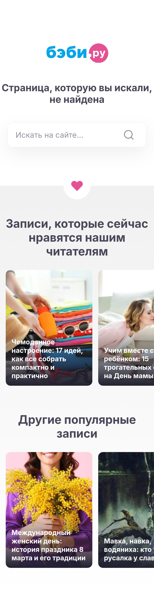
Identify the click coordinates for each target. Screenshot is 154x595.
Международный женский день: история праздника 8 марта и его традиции (49, 545)
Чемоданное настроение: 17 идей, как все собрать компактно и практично (47, 359)
